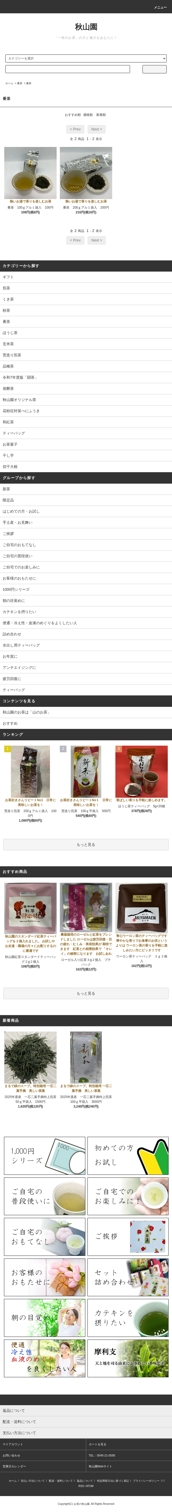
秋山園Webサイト (100, 1466)
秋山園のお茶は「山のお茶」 (27, 712)
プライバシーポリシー (146, 1480)
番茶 (19, 83)
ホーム (9, 83)
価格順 (88, 115)
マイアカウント (13, 1444)
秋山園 (86, 27)
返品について (85, 1480)
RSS (81, 1486)
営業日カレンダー (14, 1466)
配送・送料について (61, 1480)
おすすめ (10, 723)
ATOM (90, 1486)
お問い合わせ (11, 1455)
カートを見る (97, 1444)
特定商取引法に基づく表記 (113, 1480)
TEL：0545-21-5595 (102, 1455)
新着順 (101, 115)
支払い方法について (33, 1480)
